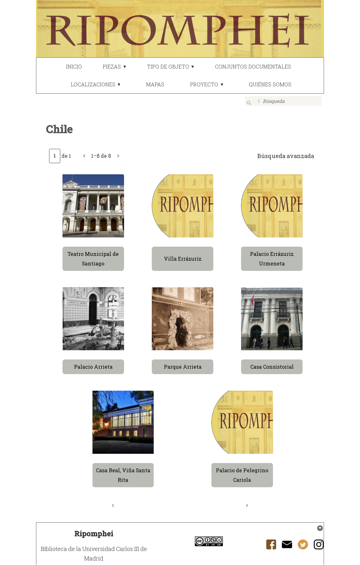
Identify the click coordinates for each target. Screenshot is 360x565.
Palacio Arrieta (93, 362)
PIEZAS (112, 66)
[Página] (54, 152)
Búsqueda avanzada (285, 152)
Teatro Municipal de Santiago (93, 254)
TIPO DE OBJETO (168, 66)
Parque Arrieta (183, 362)
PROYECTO (204, 84)
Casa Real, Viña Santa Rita (123, 471)
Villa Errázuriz (183, 254)
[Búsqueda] (283, 101)
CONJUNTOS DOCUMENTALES (253, 66)
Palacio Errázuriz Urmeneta (272, 254)
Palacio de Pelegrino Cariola (242, 471)
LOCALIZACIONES (93, 84)
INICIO (74, 66)
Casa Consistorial (272, 362)
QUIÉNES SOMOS (270, 84)
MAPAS (155, 84)
